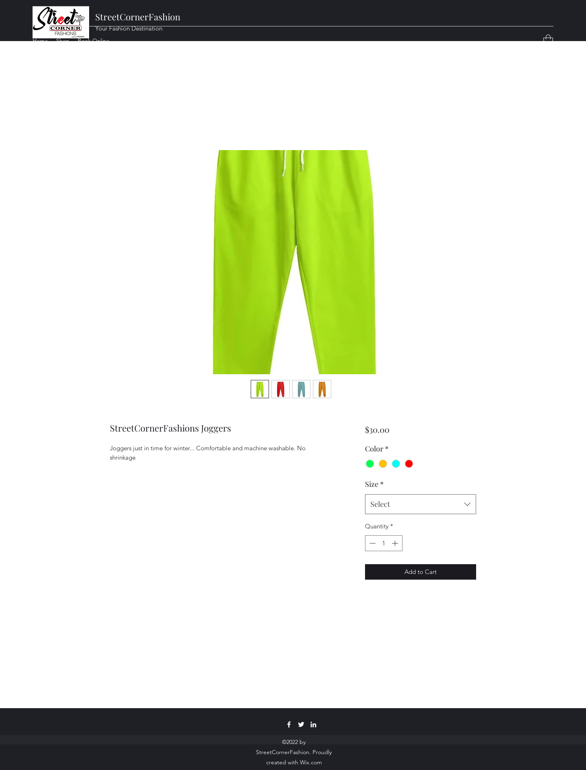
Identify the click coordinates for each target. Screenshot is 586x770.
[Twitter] (301, 724)
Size (374, 484)
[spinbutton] (383, 543)
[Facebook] (289, 724)
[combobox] (420, 504)
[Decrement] (371, 543)
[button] (548, 40)
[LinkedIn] (313, 724)
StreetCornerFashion (137, 17)
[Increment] (395, 543)
